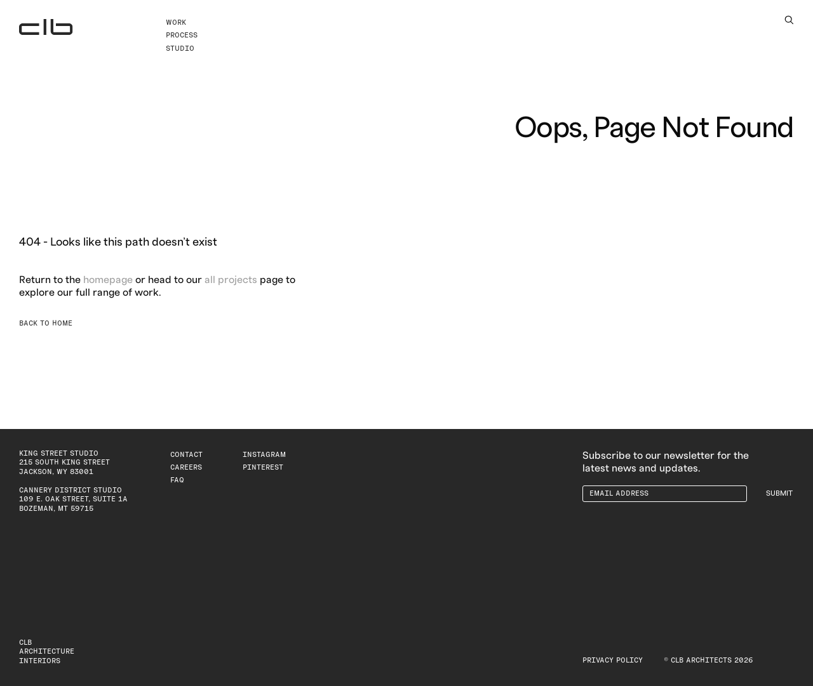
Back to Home (45, 323)
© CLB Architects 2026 (708, 660)
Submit (779, 493)
